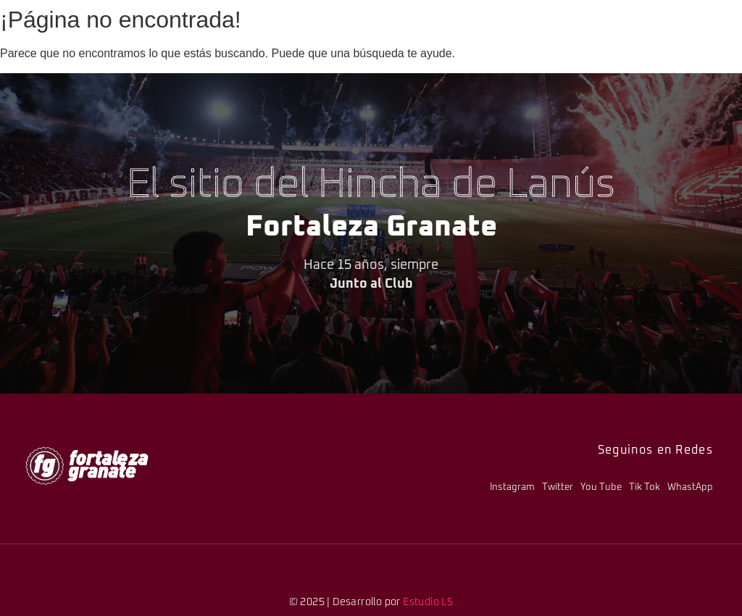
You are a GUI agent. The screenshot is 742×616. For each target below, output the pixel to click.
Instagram (512, 487)
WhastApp (690, 487)
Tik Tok (644, 487)
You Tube (601, 487)
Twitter (557, 487)
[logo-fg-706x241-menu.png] (87, 466)
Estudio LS (428, 602)
